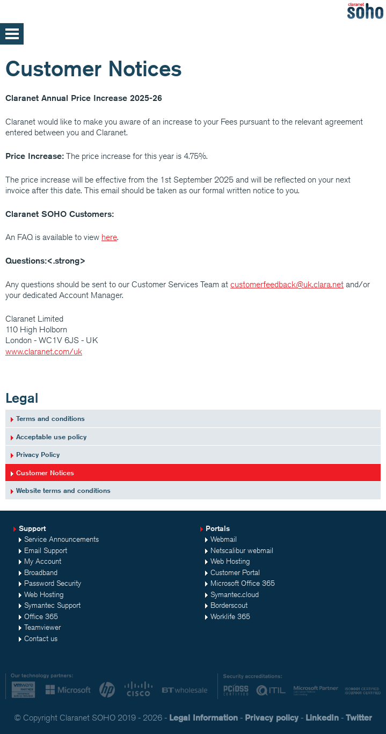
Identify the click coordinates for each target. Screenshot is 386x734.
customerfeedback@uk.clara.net (287, 284)
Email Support (45, 550)
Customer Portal (235, 572)
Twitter (359, 718)
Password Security (52, 583)
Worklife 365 (230, 616)
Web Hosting (44, 594)
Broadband (40, 572)
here (109, 237)
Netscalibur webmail (241, 550)
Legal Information (203, 718)
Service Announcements (61, 539)
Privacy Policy (38, 454)
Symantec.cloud (234, 594)
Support (32, 528)
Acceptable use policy (51, 436)
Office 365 (41, 616)
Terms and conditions (50, 418)
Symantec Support (52, 605)
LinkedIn (322, 718)
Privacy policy (271, 718)
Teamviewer (42, 627)
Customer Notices (45, 472)
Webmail (223, 539)
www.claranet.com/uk (43, 351)
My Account (42, 561)
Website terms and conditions (63, 490)
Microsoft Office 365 (242, 583)
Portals (218, 528)
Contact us (40, 638)
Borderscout (228, 605)
